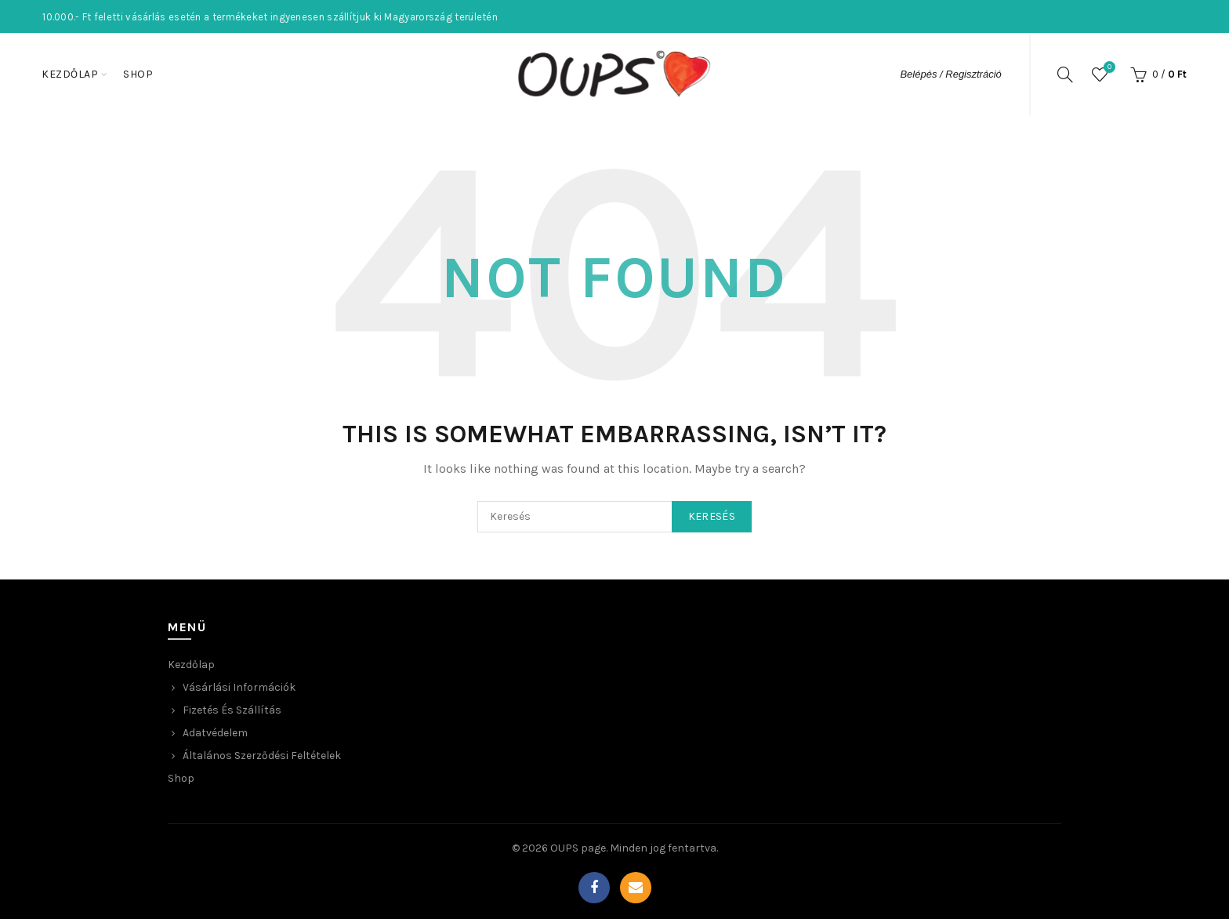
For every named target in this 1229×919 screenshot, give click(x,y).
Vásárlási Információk (239, 687)
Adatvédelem (215, 732)
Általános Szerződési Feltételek (262, 755)
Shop (138, 74)
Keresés (711, 516)
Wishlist (1107, 68)
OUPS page (578, 848)
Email (636, 887)
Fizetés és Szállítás (232, 710)
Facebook (594, 887)
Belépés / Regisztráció (950, 74)
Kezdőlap (70, 74)
